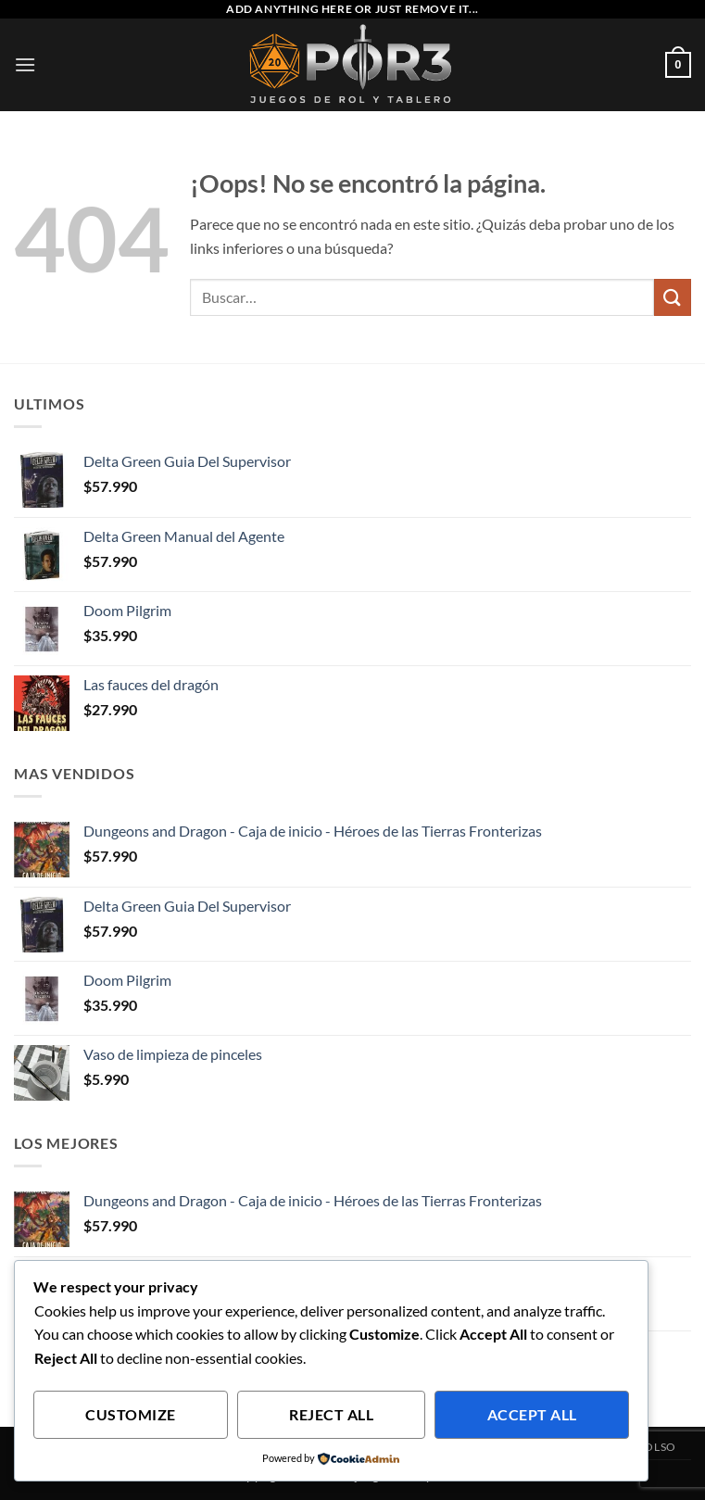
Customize (130, 1414)
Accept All (532, 1414)
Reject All (331, 1414)
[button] (25, 64)
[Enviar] (672, 297)
